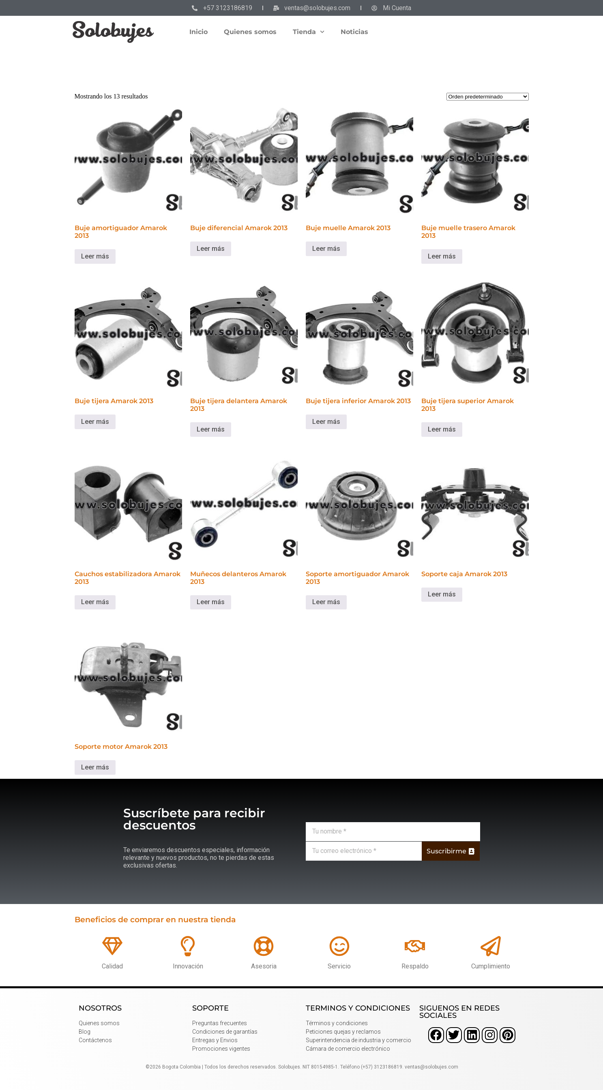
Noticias (354, 32)
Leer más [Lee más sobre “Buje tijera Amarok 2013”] (95, 421)
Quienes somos (250, 32)
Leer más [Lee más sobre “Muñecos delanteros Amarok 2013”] (211, 602)
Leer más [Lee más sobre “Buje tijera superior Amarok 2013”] (442, 429)
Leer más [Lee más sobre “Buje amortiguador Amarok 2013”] (95, 256)
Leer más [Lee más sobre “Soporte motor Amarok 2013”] (95, 767)
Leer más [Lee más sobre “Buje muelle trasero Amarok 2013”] (442, 256)
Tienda (308, 32)
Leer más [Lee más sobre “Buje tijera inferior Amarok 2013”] (326, 421)
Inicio (198, 32)
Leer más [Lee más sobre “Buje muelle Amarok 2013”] (326, 248)
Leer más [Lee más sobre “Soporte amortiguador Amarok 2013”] (326, 602)
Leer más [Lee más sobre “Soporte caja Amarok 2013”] (442, 594)
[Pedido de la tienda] (487, 96)
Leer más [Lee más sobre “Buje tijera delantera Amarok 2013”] (211, 429)
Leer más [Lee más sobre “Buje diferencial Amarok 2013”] (211, 248)
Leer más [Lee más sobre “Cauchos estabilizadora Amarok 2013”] (95, 602)
